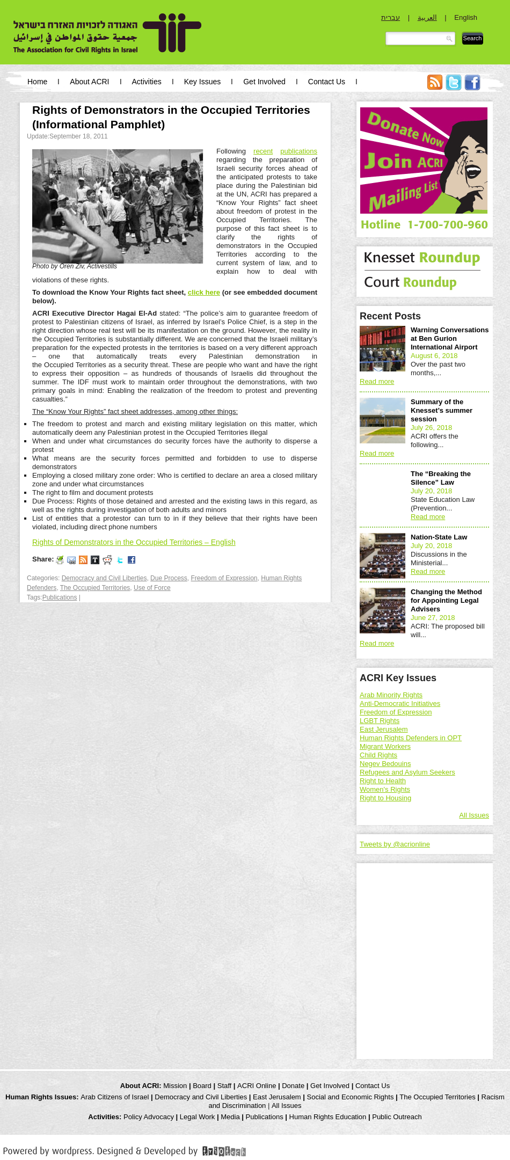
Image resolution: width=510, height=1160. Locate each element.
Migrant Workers (385, 746)
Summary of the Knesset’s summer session (441, 410)
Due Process (168, 578)
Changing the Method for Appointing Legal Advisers (446, 600)
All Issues (474, 815)
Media (230, 1117)
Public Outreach (397, 1117)
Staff (224, 1086)
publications (298, 151)
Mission (175, 1086)
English (465, 17)
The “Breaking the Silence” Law (441, 478)
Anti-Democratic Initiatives (400, 703)
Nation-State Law (439, 537)
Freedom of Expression (224, 578)
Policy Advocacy (148, 1117)
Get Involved (264, 81)
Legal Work (197, 1117)
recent (263, 151)
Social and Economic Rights (350, 1097)
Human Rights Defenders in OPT (411, 738)
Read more (377, 381)
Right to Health (383, 781)
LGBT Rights (379, 721)
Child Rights (378, 755)
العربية (427, 17)
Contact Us (326, 81)
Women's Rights (385, 789)
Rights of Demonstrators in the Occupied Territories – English (134, 542)
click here (204, 292)
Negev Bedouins (385, 764)
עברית (390, 17)
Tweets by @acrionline (395, 844)
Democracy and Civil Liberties (104, 578)
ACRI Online (256, 1086)
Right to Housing (385, 798)
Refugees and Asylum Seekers (407, 772)
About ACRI (89, 81)
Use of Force (152, 588)
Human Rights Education (328, 1117)
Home (37, 81)
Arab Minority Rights (391, 695)
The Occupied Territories (95, 588)
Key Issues (202, 81)
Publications (59, 597)
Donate (293, 1086)
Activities (147, 81)
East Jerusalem (384, 729)
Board (202, 1086)
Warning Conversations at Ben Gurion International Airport (450, 338)
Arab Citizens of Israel (115, 1097)
